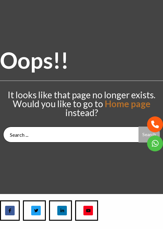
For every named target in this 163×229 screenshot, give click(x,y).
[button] (155, 124)
